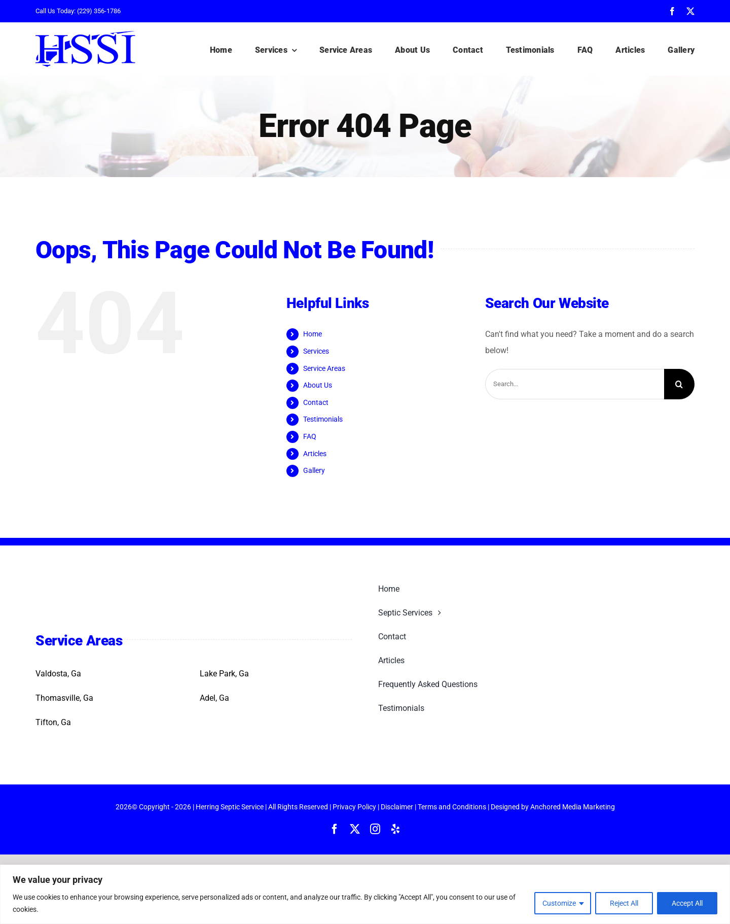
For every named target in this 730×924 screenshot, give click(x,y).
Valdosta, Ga (58, 673)
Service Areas (324, 368)
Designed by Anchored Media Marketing (553, 807)
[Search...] (574, 384)
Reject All (624, 903)
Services (316, 351)
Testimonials (323, 419)
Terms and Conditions (452, 807)
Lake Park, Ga (224, 673)
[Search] (679, 384)
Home (312, 334)
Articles (314, 454)
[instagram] (375, 829)
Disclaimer (397, 807)
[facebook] (672, 11)
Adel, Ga (214, 698)
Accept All (687, 903)
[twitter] (690, 11)
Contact (315, 402)
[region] (365, 894)
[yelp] (395, 829)
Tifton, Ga (53, 722)
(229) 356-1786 (99, 11)
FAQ (309, 436)
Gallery (314, 470)
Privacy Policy (354, 807)
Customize (559, 903)
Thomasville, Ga (64, 698)
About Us (317, 385)
